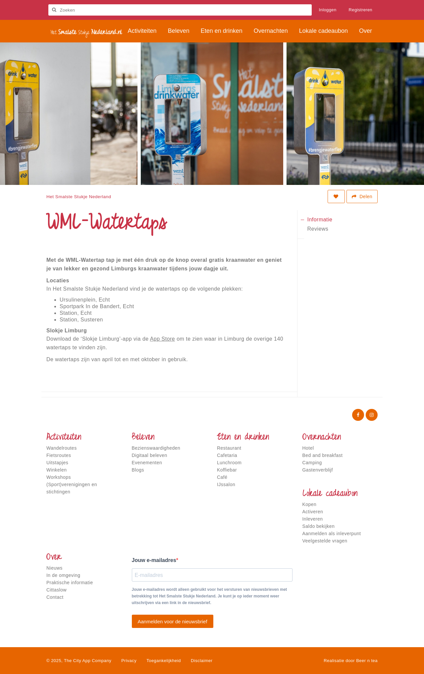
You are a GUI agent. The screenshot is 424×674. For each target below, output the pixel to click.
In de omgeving (63, 575)
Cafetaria (227, 455)
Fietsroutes (58, 455)
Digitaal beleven (149, 455)
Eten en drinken (243, 437)
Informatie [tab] (320, 219)
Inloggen (328, 9)
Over (54, 557)
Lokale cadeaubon (329, 494)
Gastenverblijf (317, 470)
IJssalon (226, 484)
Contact (55, 597)
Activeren (312, 511)
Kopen (309, 504)
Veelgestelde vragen (324, 540)
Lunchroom (229, 462)
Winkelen (56, 470)
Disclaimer (201, 660)
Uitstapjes (57, 462)
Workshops (58, 477)
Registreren (361, 9)
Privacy (128, 660)
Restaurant (229, 448)
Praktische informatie (69, 582)
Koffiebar (227, 470)
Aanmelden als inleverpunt (331, 533)
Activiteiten (63, 437)
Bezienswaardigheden (156, 448)
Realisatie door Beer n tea (351, 660)
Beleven (143, 437)
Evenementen (147, 462)
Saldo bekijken (318, 526)
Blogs (138, 470)
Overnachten (321, 437)
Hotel (308, 448)
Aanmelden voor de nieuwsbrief (172, 621)
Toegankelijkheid (163, 660)
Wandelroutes (61, 448)
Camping (312, 462)
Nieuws (54, 568)
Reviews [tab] (318, 229)
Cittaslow (56, 589)
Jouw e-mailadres (154, 560)
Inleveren (312, 519)
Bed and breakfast (322, 455)
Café (222, 477)
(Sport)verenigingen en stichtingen (71, 488)
